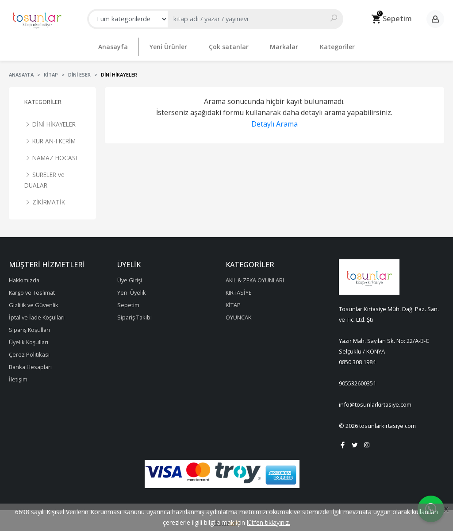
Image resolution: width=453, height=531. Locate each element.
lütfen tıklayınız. (268, 522)
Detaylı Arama (274, 120)
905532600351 (357, 380)
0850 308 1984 (357, 358)
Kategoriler (42, 98)
